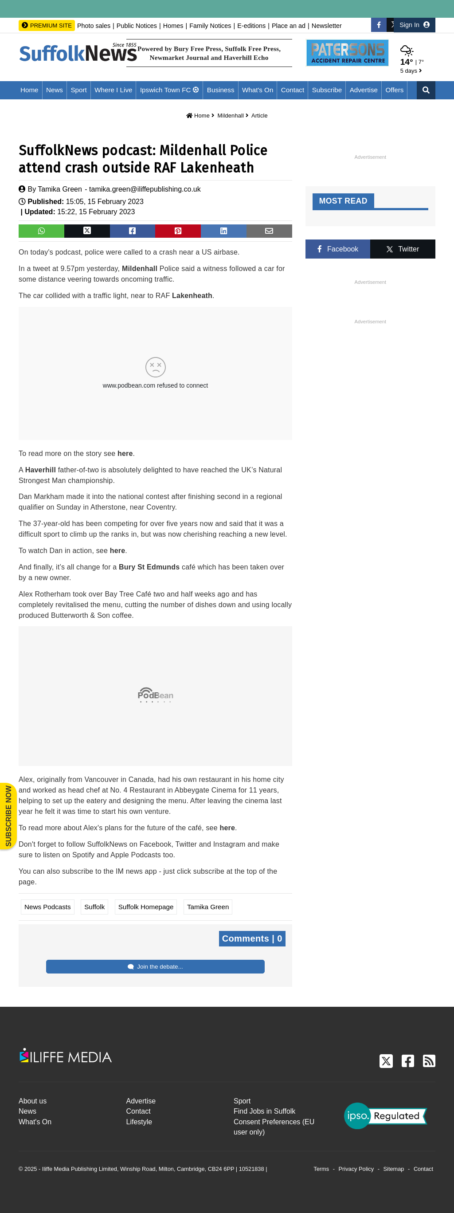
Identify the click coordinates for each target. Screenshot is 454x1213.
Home (29, 90)
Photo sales (93, 25)
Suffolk (94, 907)
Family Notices (210, 25)
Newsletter (327, 25)
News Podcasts (47, 907)
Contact (292, 90)
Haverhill (40, 470)
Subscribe (327, 90)
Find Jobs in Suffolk (264, 1111)
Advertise (364, 90)
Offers (394, 90)
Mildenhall (231, 115)
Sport (78, 90)
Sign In (414, 24)
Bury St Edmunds (149, 567)
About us (33, 1101)
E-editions (251, 25)
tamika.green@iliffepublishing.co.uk (145, 189)
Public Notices (137, 25)
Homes (173, 25)
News (54, 90)
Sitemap (394, 1169)
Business (221, 90)
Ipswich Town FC (165, 90)
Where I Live (113, 90)
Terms (321, 1169)
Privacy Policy (356, 1169)
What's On (257, 90)
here (125, 453)
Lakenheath (192, 295)
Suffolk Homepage (146, 907)
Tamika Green (60, 189)
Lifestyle (139, 1122)
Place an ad (288, 25)
